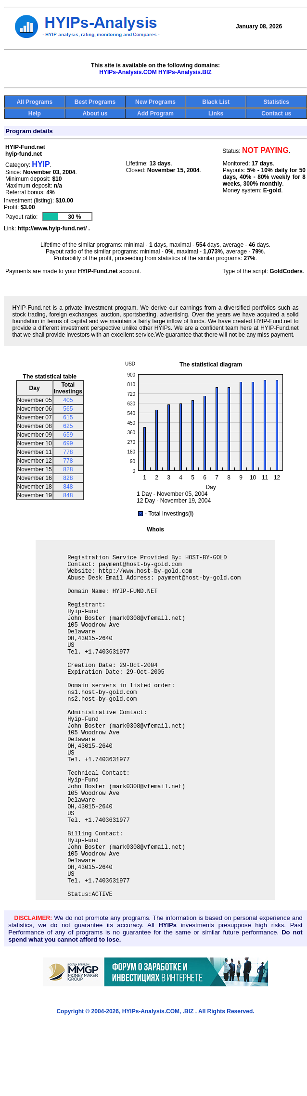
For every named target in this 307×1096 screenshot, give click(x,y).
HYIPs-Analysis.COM (127, 72)
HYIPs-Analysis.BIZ (185, 72)
